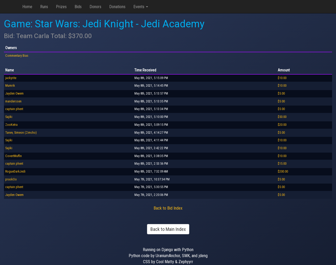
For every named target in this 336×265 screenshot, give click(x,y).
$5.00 (281, 93)
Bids (78, 6)
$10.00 (282, 78)
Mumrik (10, 85)
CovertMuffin (13, 156)
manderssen (13, 101)
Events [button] (140, 6)
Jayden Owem (14, 93)
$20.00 (282, 125)
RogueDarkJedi (15, 171)
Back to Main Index (168, 229)
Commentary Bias (16, 56)
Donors (95, 6)
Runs (44, 6)
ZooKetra (11, 125)
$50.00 (282, 117)
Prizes (61, 6)
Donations (117, 6)
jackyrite (10, 78)
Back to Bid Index (168, 208)
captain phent (14, 109)
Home (27, 6)
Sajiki (8, 117)
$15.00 (282, 163)
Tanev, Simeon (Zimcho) (21, 132)
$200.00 (283, 171)
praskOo (11, 179)
